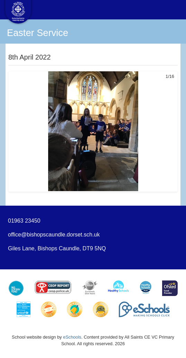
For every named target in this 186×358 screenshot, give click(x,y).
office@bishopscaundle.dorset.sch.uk (54, 235)
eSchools (72, 337)
